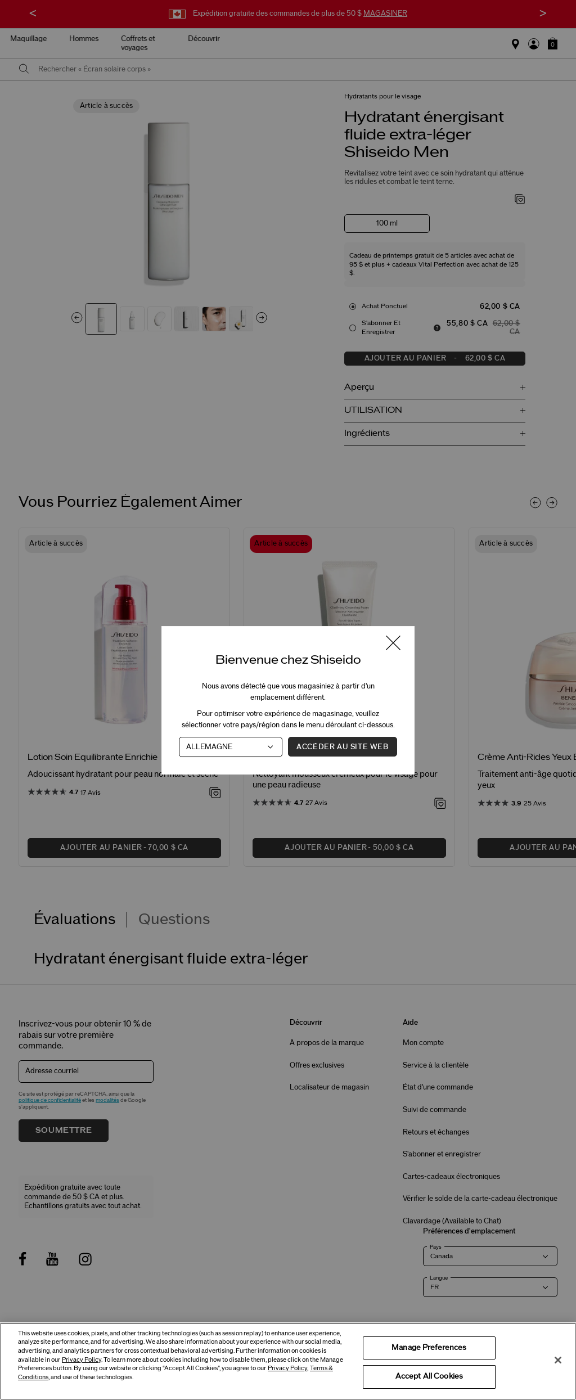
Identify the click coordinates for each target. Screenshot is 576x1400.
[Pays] (230, 746)
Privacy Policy (81, 1360)
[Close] (558, 1360)
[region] (288, 1361)
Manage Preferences (429, 1348)
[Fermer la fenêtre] (393, 644)
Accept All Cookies (429, 1376)
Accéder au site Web (342, 746)
